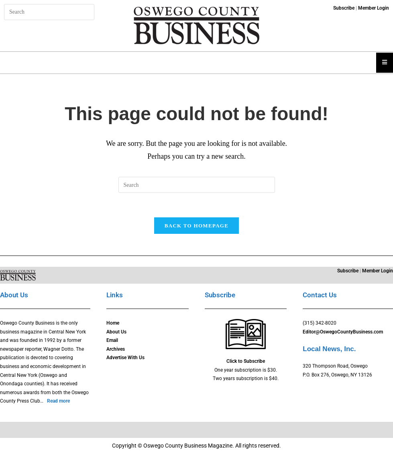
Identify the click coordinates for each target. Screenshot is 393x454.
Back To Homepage (196, 226)
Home (112, 323)
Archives (115, 349)
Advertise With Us (125, 357)
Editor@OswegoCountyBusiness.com (343, 332)
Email (112, 340)
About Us (116, 332)
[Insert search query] (49, 12)
